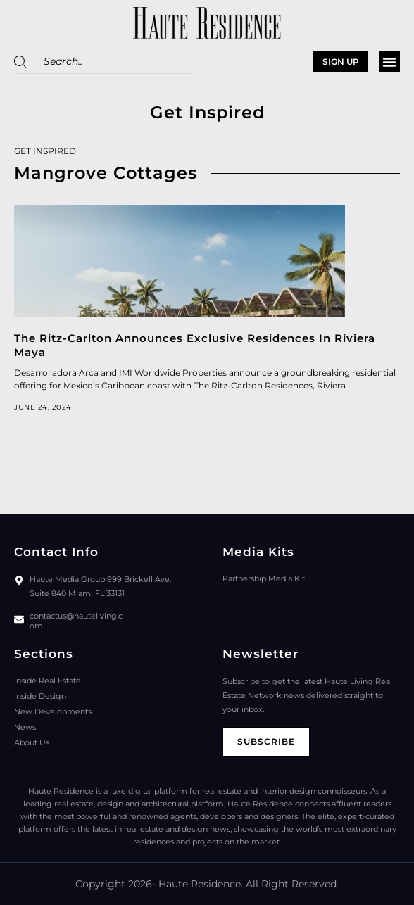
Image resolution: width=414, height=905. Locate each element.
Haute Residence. (200, 884)
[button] (389, 61)
